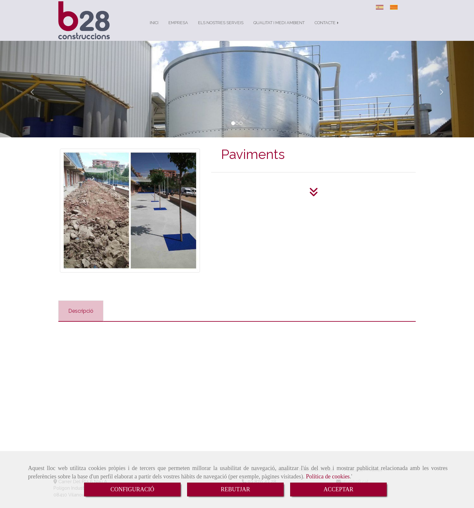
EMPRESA (178, 29)
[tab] (80, 317)
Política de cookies (328, 476)
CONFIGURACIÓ (132, 489)
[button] (35, 95)
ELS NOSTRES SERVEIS (220, 29)
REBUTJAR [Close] (235, 489)
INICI (154, 29)
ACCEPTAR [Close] (339, 489)
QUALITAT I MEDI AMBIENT (279, 29)
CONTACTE (327, 29)
